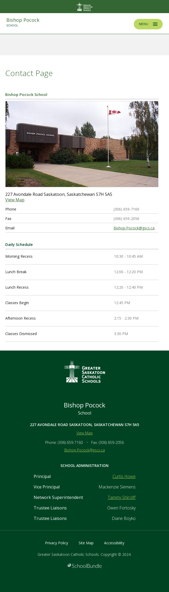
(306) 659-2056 (111, 442)
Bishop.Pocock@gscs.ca (134, 227)
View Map (14, 200)
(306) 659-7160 (70, 442)
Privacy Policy (56, 542)
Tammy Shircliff (122, 497)
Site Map (86, 542)
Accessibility (114, 542)
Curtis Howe (124, 476)
